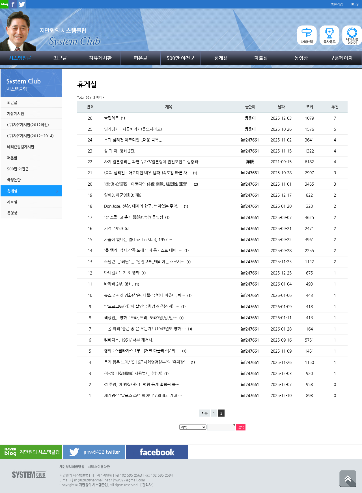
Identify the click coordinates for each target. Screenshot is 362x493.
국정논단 (14, 180)
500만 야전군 (181, 58)
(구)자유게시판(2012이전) (28, 125)
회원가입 (336, 4)
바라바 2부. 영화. (121, 284)
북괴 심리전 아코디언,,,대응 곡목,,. (133, 140)
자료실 (261, 58)
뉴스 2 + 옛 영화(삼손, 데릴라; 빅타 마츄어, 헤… (147, 295)
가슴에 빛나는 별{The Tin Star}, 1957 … (138, 239)
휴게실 (221, 58)
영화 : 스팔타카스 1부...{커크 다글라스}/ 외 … (145, 350)
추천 (334, 106)
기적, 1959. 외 (116, 228)
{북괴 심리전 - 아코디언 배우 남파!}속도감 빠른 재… (150, 172)
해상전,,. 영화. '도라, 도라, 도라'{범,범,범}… (144, 317)
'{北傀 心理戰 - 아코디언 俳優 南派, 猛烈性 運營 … (151, 184)
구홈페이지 (341, 58)
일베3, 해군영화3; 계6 (122, 195)
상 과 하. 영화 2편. (119, 151)
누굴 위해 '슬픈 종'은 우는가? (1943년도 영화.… (148, 328)
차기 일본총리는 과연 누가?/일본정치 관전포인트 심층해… (153, 161)
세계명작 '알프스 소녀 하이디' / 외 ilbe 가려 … (143, 395)
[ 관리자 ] (147, 485)
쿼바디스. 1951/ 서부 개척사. (128, 340)
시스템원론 (20, 58)
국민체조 (114, 117)
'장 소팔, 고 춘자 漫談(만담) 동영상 (136, 217)
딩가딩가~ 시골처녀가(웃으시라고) (133, 129)
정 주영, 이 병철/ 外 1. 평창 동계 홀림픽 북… (141, 384)
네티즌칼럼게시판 (20, 147)
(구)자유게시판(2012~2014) (30, 136)
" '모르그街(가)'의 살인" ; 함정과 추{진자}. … (145, 306)
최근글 (60, 58)
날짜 (281, 106)
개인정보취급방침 (71, 467)
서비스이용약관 (99, 467)
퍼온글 (140, 58)
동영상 (301, 58)
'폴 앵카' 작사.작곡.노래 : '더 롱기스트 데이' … (146, 250)
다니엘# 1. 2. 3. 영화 (125, 272)
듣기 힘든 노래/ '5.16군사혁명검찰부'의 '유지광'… (149, 362)
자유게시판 (100, 58)
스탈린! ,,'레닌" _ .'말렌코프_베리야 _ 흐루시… (147, 261)
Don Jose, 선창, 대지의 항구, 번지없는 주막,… (146, 206)
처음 (204, 413)
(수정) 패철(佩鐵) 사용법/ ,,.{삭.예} (136, 373)
